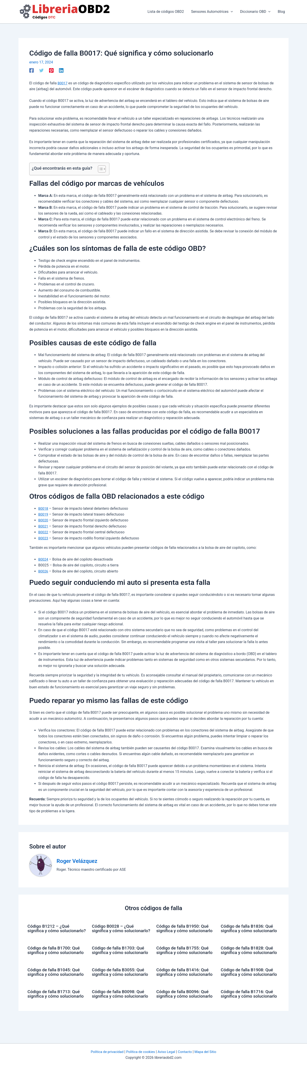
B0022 (43, 532)
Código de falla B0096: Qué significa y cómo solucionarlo (183, 1009)
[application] (230, 12)
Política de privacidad (105, 1052)
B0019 (43, 514)
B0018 (43, 508)
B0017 (63, 83)
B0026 (43, 571)
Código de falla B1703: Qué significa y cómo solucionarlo (119, 957)
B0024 (43, 559)
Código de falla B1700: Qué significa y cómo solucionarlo (54, 957)
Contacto (186, 1052)
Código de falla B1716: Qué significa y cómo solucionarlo (248, 1009)
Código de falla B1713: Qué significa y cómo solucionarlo (54, 1009)
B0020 (43, 520)
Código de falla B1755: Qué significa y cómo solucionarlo (183, 957)
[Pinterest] (51, 70)
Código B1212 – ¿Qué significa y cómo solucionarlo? (49, 930)
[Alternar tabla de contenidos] (100, 169)
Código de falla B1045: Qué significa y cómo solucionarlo (54, 983)
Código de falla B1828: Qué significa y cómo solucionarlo (248, 957)
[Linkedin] (61, 70)
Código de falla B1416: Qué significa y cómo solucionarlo (183, 983)
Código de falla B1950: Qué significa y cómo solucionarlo (183, 930)
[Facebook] (31, 70)
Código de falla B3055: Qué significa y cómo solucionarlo (119, 983)
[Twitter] (41, 70)
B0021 (43, 526)
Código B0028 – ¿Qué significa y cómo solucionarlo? (114, 930)
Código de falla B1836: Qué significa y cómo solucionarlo (248, 930)
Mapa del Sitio (207, 1052)
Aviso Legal (167, 1052)
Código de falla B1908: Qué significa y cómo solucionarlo (248, 983)
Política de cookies (140, 1052)
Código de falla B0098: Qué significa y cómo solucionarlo (119, 1009)
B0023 (43, 538)
